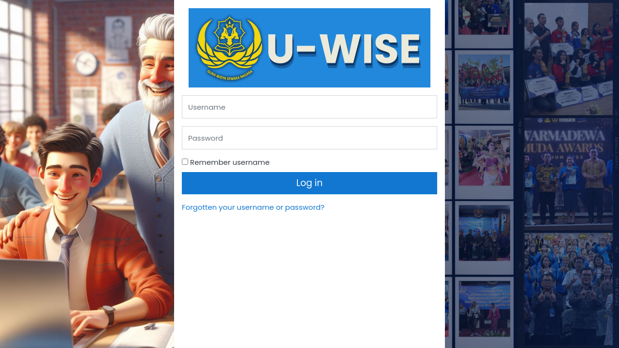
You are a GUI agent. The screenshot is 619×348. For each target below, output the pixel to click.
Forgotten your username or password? (253, 207)
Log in (309, 182)
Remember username (229, 162)
